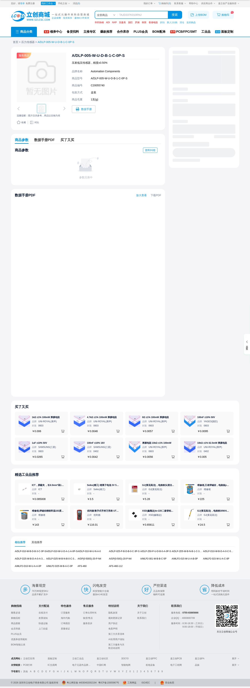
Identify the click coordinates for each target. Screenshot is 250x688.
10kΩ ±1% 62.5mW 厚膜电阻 (212, 443)
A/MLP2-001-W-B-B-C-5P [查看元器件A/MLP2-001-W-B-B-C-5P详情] (153, 558)
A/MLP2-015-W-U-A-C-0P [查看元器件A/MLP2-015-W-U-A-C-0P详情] (216, 558)
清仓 (182, 22)
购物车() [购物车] (164, 3)
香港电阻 (153, 22)
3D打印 (125, 658)
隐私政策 (112, 612)
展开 (235, 658)
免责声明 (112, 628)
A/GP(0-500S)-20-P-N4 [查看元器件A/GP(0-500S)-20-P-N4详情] (89, 558)
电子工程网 (176, 665)
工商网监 (132, 682)
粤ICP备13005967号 (108, 682)
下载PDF (156, 195)
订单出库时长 (90, 612)
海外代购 (65, 618)
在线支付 (43, 612)
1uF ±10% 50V (39, 443)
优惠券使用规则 (19, 639)
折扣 (162, 22)
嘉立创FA (200, 658)
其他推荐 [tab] (37, 542)
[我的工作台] (48, 3)
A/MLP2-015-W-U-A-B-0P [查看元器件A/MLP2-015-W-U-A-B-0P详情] (185, 558)
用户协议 (112, 623)
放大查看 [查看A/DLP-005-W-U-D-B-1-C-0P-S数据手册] (141, 195)
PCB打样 (28, 665)
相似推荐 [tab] (20, 542)
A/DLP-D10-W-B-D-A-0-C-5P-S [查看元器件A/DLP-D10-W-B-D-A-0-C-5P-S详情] (219, 551)
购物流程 (15, 618)
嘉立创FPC (151, 658)
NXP (114, 22)
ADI (108, 22)
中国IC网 (101, 665)
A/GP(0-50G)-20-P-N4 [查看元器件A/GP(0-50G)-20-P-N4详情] (120, 558)
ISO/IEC (145, 682)
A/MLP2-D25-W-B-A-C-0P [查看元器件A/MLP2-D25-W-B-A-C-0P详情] (59, 566)
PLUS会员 (16, 634)
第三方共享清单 (116, 634)
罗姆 (137, 22)
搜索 (175, 14)
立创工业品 (78, 658)
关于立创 (141, 612)
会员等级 (15, 628)
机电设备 (150, 665)
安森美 (122, 22)
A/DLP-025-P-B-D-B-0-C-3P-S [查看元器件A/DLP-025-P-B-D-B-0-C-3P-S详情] (124, 551)
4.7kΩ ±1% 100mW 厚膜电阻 (102, 417)
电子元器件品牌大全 (82, 665)
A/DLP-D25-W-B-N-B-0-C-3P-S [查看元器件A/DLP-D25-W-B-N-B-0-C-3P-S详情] (62, 558)
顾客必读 (15, 612)
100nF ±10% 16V (96, 443)
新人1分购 (172, 22)
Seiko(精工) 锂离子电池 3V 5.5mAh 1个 (107, 485)
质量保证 (65, 628)
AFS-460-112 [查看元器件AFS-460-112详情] (115, 566)
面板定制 (52, 658)
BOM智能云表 (18, 644)
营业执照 (169, 682)
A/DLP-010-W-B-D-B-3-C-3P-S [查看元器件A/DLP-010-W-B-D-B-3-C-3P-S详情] (30, 551)
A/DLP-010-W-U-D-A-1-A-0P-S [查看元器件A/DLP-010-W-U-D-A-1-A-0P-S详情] (61, 551)
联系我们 (141, 618)
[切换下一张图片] (63, 108)
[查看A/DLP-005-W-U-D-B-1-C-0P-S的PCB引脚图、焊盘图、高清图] (41, 77)
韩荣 (144, 22)
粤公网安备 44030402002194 (82, 682)
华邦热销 (99, 22)
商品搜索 (15, 623)
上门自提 (43, 628)
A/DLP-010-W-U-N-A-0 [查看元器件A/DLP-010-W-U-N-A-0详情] (89, 551)
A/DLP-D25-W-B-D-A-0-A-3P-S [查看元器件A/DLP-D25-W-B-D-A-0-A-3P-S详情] (30, 558)
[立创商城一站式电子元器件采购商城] (50, 16)
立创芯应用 (29, 658)
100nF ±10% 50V (206, 417)
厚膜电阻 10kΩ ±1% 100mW (156, 443)
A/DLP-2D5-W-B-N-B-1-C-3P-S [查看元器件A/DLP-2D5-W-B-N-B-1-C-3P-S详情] (187, 551)
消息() (76, 3)
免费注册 (30, 3)
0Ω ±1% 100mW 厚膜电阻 (155, 417)
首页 (15, 42)
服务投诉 (87, 623)
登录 (22, 3)
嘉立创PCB (176, 658)
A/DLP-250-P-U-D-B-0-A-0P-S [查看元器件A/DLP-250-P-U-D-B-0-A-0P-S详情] (155, 551)
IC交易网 (52, 665)
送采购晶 (191, 22)
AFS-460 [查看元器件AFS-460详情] (82, 566)
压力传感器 (28, 42)
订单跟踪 (65, 623)
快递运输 (43, 623)
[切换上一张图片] (19, 108)
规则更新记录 (115, 618)
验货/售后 (88, 618)
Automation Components (105, 71)
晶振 (197, 665)
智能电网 (125, 665)
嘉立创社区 (102, 658)
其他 (25, 671)
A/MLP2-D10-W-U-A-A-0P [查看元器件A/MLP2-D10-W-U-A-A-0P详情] (28, 566)
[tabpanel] (125, 561)
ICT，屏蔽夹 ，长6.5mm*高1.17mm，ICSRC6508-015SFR (62, 485)
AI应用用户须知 (116, 639)
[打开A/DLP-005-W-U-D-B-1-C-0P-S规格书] (83, 109)
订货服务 (65, 612)
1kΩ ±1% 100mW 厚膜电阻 (46, 417)
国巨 (130, 22)
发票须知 (43, 618)
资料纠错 (150, 150)
